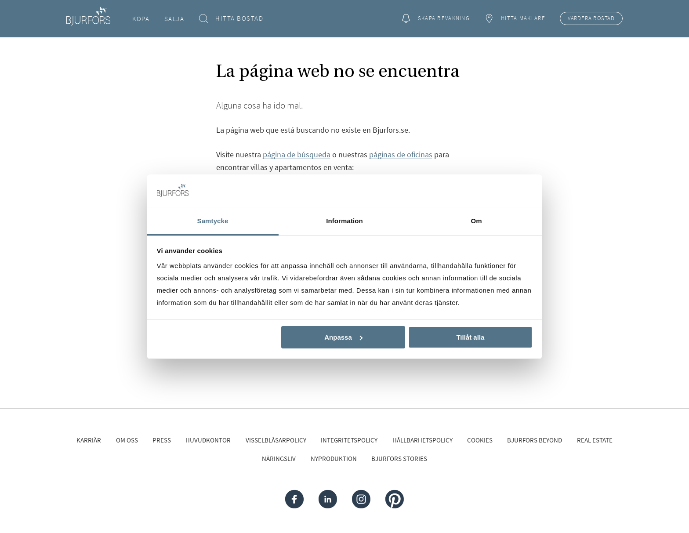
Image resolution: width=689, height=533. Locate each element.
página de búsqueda (296, 154)
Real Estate (595, 440)
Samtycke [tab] (212, 221)
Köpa (140, 19)
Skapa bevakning (435, 18)
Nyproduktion (334, 458)
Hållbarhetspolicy (422, 440)
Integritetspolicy (349, 440)
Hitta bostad (231, 18)
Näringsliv (279, 458)
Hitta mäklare (514, 18)
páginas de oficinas (400, 154)
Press (161, 440)
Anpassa (343, 337)
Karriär (88, 440)
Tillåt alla (470, 337)
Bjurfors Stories (399, 458)
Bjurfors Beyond (534, 440)
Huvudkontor (208, 440)
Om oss (127, 440)
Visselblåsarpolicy (276, 440)
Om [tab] (476, 221)
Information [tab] (344, 221)
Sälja (174, 19)
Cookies (480, 440)
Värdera (591, 18)
